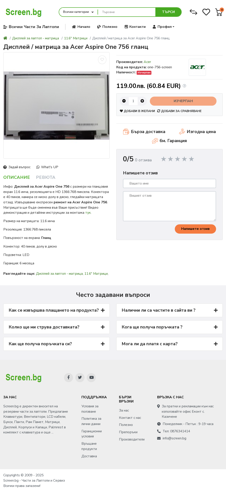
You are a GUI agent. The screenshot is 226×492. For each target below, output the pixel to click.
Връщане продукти (89, 446)
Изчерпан (183, 101)
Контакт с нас (130, 417)
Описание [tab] (16, 177)
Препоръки (128, 432)
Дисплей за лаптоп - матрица (35, 38)
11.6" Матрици (75, 38)
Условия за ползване (89, 409)
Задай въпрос (16, 167)
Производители (132, 439)
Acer (147, 61)
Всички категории (76, 12)
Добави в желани (137, 111)
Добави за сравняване (179, 111)
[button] (163, 27)
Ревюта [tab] (45, 177)
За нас (124, 410)
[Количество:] (133, 101)
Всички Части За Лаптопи (31, 26)
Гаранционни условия (91, 434)
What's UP (47, 167)
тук (88, 212)
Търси (168, 12)
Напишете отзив (195, 228)
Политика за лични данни (91, 421)
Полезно (126, 424)
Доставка (89, 456)
